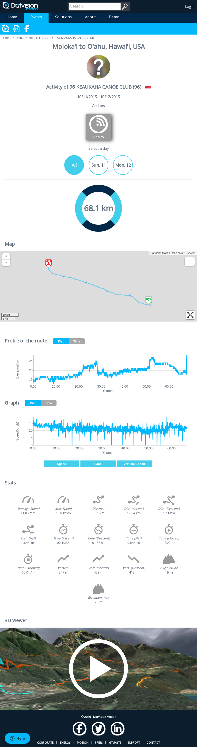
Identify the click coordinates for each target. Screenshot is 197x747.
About (90, 17)
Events (36, 17)
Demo (114, 17)
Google (191, 253)
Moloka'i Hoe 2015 (41, 38)
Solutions (63, 17)
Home (12, 17)
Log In (189, 6)
